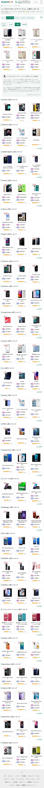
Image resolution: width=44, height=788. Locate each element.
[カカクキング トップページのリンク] (1, 6)
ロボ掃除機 (28, 782)
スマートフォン (7, 5)
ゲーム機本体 (23, 776)
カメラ (38, 779)
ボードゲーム (36, 782)
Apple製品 (15, 782)
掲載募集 (24, 785)
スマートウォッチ (20, 779)
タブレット (10, 776)
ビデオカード (22, 782)
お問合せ (18, 785)
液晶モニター (8, 782)
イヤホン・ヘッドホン (30, 779)
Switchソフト (31, 776)
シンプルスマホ (16, 5)
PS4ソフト (38, 776)
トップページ (12, 785)
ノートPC (17, 776)
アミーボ (12, 779)
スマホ (5, 776)
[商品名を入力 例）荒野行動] (36, 2)
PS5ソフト (6, 779)
